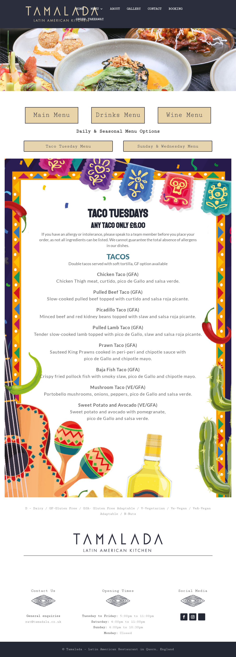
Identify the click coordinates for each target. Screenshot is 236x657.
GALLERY (134, 9)
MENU (95, 9)
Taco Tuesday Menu (68, 146)
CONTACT (155, 9)
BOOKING (175, 9)
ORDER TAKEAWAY (90, 19)
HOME (80, 9)
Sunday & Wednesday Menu (167, 146)
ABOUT (115, 9)
